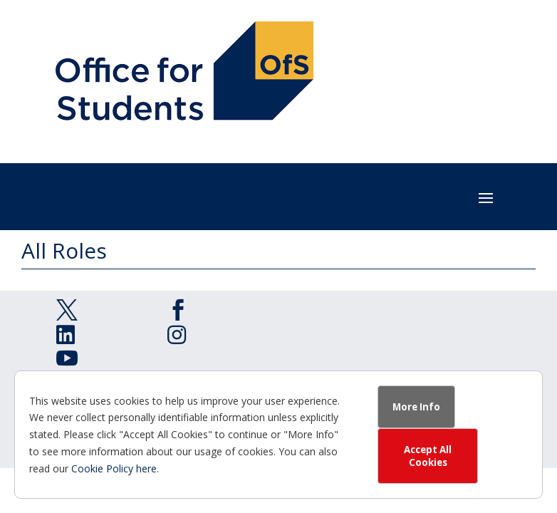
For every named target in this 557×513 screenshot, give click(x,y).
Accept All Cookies (428, 456)
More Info (416, 406)
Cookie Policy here (114, 468)
